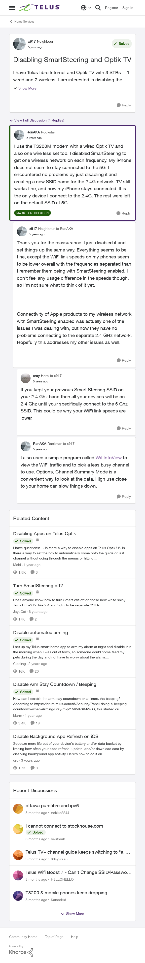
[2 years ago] (37, 663)
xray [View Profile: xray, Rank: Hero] (36, 375)
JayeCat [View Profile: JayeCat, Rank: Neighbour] (19, 611)
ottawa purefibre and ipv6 (52, 805)
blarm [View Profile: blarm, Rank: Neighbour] (17, 715)
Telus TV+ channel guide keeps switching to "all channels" (75, 852)
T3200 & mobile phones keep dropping (66, 892)
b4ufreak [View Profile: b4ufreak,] (58, 839)
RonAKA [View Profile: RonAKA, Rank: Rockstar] (33, 132)
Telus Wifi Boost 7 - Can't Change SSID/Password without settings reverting (78, 872)
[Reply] (124, 105)
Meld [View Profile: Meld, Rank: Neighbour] (17, 564)
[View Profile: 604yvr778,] (18, 855)
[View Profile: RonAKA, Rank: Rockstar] (19, 135)
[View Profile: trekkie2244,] (18, 809)
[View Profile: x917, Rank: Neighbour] (19, 44)
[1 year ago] (31, 564)
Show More (24, 88)
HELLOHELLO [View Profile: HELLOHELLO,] (62, 879)
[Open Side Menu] (12, 7)
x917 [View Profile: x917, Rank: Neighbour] (32, 41)
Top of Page (54, 936)
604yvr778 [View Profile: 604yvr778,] (59, 859)
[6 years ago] (37, 611)
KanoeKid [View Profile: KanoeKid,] (58, 899)
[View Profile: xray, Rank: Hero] (26, 378)
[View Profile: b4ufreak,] (18, 829)
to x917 (56, 375)
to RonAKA (64, 228)
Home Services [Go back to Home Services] (21, 21)
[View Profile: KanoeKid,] (18, 896)
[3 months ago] (36, 812)
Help (74, 936)
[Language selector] (86, 8)
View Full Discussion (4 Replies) (36, 120)
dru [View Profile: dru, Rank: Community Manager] (15, 760)
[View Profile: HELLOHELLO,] (18, 875)
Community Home (23, 936)
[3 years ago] (29, 760)
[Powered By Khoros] (72, 951)
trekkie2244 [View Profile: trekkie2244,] (60, 812)
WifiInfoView (109, 457)
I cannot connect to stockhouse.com (64, 826)
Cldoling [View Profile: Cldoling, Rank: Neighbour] (19, 663)
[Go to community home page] (40, 8)
